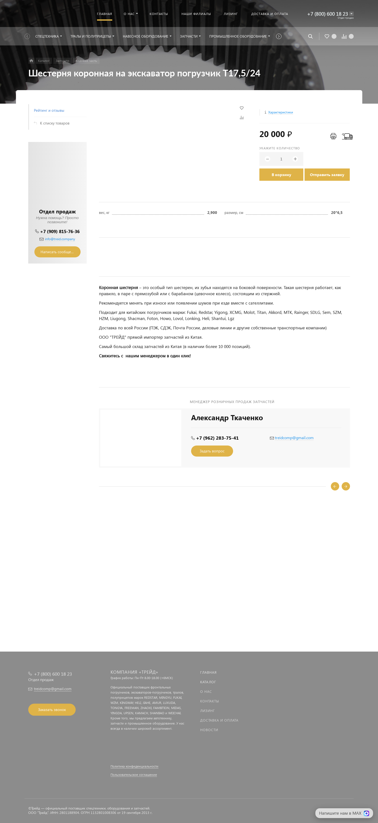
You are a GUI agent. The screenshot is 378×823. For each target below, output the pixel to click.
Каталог (208, 682)
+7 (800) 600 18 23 (327, 14)
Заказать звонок (52, 709)
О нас (206, 691)
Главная (208, 672)
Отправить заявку (327, 174)
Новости (209, 729)
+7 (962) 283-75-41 (217, 438)
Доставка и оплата (219, 720)
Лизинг (207, 710)
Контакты (209, 701)
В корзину (281, 174)
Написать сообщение (59, 251)
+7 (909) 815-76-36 (60, 231)
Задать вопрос (212, 450)
